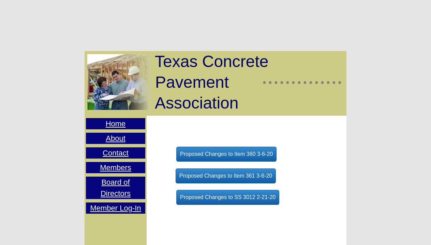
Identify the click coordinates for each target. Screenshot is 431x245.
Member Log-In (115, 208)
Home (116, 123)
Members (115, 167)
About (115, 138)
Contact (116, 153)
